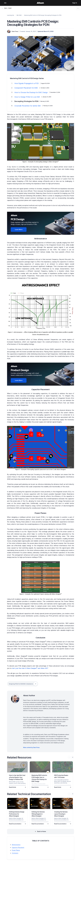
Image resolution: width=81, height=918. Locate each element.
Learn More (18, 229)
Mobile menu (5, 3)
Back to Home (41, 831)
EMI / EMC (7, 8)
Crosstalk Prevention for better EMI (27, 106)
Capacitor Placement (40, 389)
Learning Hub (10, 15)
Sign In (74, 3)
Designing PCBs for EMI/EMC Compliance (21, 684)
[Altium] (40, 3)
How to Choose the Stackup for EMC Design (31, 92)
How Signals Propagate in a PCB (26, 83)
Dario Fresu (15, 31)
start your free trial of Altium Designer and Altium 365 (30, 668)
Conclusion (40, 638)
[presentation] (72, 757)
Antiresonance (40, 238)
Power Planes (40, 513)
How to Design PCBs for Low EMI (27, 97)
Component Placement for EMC (26, 88)
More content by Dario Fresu (31, 747)
